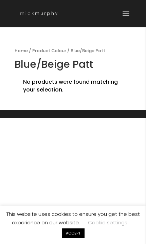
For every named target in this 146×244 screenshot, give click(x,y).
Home (21, 50)
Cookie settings (107, 222)
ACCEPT (73, 233)
